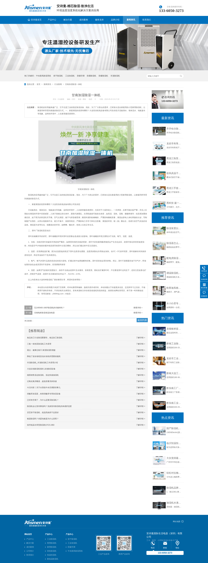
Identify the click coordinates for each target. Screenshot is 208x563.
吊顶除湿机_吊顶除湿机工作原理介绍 (42, 362)
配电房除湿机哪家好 (174, 258)
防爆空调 (80, 76)
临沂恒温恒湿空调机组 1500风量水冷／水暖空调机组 (174, 443)
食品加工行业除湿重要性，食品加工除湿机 (44, 338)
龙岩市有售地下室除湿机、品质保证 (174, 143)
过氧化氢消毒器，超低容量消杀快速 (42, 381)
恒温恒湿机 (51, 555)
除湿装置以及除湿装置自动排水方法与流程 (174, 228)
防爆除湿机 (103, 76)
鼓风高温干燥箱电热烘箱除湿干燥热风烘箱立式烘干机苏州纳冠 (174, 173)
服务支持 (99, 20)
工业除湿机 (51, 539)
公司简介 (30, 551)
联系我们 (146, 20)
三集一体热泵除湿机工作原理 (39, 344)
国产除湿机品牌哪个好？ (174, 428)
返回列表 (142, 320)
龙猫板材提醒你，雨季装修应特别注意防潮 (174, 328)
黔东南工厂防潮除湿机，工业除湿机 (174, 388)
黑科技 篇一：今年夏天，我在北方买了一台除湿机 (174, 203)
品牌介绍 (115, 20)
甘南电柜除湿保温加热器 (44, 313)
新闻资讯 (131, 20)
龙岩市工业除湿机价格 (174, 358)
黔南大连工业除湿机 (174, 373)
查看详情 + (137, 308)
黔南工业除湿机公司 (174, 343)
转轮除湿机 (51, 551)
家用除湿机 (51, 547)
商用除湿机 (51, 543)
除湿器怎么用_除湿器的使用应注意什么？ (174, 243)
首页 (38, 84)
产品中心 (52, 20)
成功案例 (83, 20)
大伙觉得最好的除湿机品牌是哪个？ (174, 458)
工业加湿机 (70, 76)
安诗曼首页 (36, 20)
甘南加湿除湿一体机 (73, 84)
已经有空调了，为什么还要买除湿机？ (43, 400)
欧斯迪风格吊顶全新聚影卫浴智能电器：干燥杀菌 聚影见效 (174, 288)
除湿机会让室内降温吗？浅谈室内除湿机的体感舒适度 (49, 406)
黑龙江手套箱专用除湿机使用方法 (174, 188)
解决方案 (68, 20)
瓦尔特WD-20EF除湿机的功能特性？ (49, 308)
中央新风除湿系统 (43, 76)
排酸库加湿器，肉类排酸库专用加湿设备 (43, 394)
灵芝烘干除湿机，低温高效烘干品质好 (43, 412)
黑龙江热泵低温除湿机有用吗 (174, 158)
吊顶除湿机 (115, 76)
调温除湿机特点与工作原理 (174, 273)
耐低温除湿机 (52, 559)
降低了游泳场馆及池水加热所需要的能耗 (43, 356)
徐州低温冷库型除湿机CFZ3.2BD (40, 425)
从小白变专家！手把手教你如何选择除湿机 (174, 303)
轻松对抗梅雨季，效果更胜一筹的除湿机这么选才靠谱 (174, 473)
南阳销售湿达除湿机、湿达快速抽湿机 (43, 375)
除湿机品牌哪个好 (174, 487)
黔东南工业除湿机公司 (174, 403)
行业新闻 (58, 84)
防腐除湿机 (91, 76)
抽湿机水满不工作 (174, 502)
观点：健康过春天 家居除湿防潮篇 (41, 350)
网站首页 (28, 534)
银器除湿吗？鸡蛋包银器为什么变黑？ (43, 419)
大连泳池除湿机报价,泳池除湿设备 (41, 369)
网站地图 (176, 521)
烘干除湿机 (58, 76)
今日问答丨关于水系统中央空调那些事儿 (43, 387)
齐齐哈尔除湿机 (174, 128)
